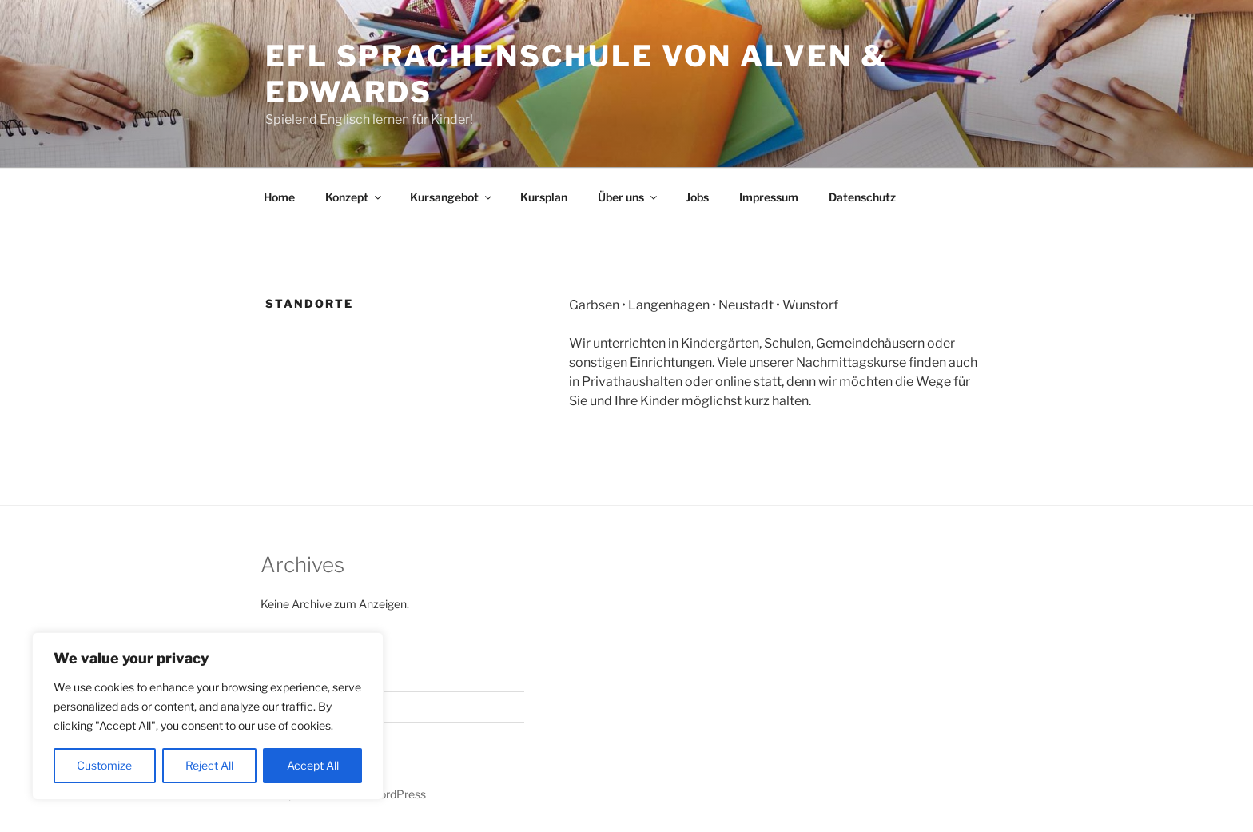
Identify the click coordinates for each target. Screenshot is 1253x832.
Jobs (697, 197)
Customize (104, 765)
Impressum (768, 197)
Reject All (209, 765)
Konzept (354, 197)
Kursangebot (452, 197)
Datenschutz (862, 197)
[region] (208, 716)
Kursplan (543, 197)
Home (279, 197)
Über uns (628, 197)
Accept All (313, 765)
